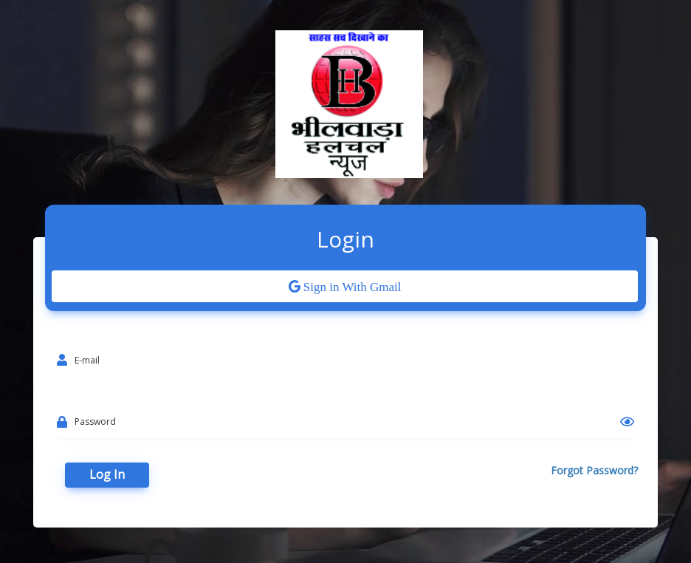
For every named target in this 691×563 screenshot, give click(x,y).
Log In (107, 474)
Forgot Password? (594, 470)
